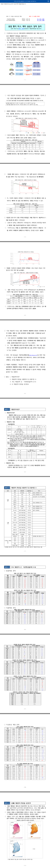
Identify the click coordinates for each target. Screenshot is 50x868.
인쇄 (48, 1)
